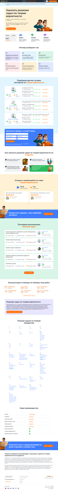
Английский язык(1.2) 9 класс (27, 91)
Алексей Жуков (13, 106)
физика (31, 385)
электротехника (11, 401)
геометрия (31, 354)
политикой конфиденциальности (16, 144)
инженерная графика (12, 365)
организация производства (23, 378)
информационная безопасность (11, 368)
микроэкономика (42, 371)
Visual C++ (31, 345)
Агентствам (22, 479)
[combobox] (11, 136)
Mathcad (41, 332)
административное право (43, 344)
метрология (41, 370)
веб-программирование (23, 354)
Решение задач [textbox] (20, 136)
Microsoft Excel (42, 336)
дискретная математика (43, 355)
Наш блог (21, 482)
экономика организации (12, 396)
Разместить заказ (48, 213)
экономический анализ (12, 400)
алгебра (41, 345)
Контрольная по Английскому (28, 94)
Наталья (13, 92)
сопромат (41, 377)
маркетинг (41, 365)
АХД (40, 349)
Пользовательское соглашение (48, 477)
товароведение (11, 388)
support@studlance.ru (10, 479)
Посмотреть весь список (29, 295)
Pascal (10, 344)
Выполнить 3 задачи (26, 117)
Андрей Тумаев (45, 231)
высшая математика (22, 356)
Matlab (41, 333)
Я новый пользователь (32, 1)
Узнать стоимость (11, 28)
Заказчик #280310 (13, 196)
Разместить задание (52, 1)
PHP (9, 345)
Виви (43, 263)
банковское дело (11, 355)
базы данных (11, 354)
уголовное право (21, 385)
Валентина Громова (13, 119)
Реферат (26, 286)
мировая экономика (43, 372)
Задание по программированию (28, 104)
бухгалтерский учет (12, 356)
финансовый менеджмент (33, 388)
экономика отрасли (11, 263)
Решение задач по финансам (13, 247)
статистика (41, 378)
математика (41, 366)
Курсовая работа (11, 286)
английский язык (42, 348)
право (30, 378)
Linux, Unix (31, 332)
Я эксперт (24, 1)
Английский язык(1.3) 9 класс (27, 87)
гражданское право (32, 355)
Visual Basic (31, 344)
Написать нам (8, 481)
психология (31, 381)
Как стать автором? (23, 477)
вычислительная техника (23, 359)
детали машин (42, 354)
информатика (11, 366)
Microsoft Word (42, 337)
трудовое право (11, 389)
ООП (20, 377)
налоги (10, 377)
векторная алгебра (22, 355)
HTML (10, 332)
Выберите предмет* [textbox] (9, 136)
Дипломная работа (12, 290)
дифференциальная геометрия (43, 357)
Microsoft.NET (42, 338)
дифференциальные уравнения (43, 359)
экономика (10, 395)
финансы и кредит (32, 389)
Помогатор (44, 239)
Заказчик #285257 (38, 196)
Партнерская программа (24, 476)
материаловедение (43, 367)
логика (31, 365)
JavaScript (20, 333)
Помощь (21, 480)
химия (41, 385)
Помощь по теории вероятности (14, 311)
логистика (31, 366)
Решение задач (27, 290)
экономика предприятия (12, 397)
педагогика (31, 377)
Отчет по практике (44, 290)
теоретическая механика (12, 385)
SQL (20, 344)
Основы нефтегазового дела (13, 239)
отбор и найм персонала (27, 121)
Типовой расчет (43, 286)
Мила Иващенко (45, 247)
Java (20, 332)
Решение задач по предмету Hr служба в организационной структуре (35, 114)
